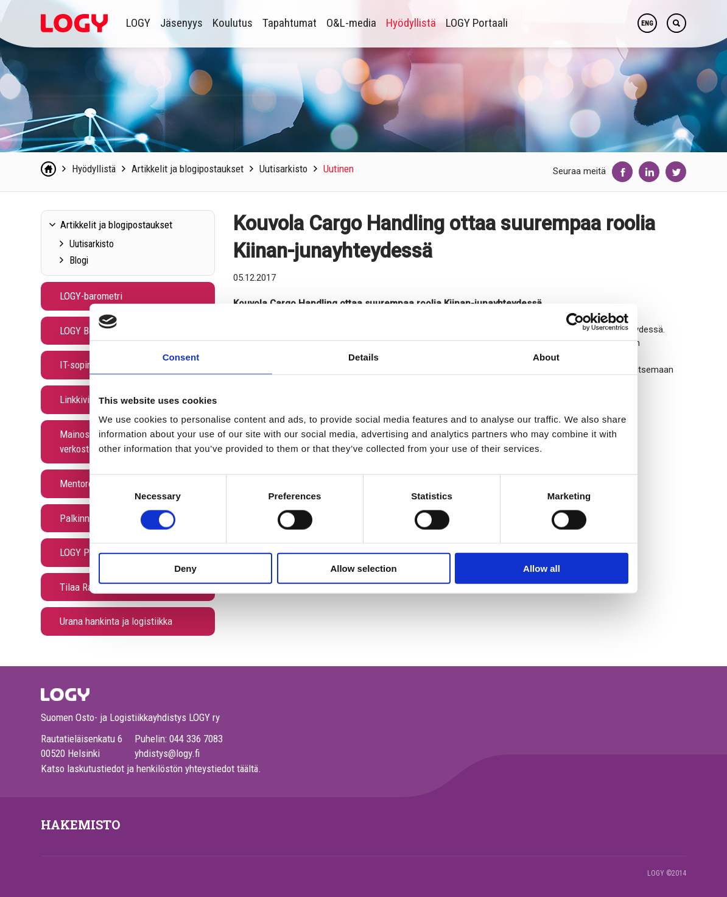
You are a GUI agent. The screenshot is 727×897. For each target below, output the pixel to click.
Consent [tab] (181, 356)
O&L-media (351, 23)
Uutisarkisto (283, 169)
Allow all (541, 568)
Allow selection (363, 568)
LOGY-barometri (91, 296)
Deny (185, 568)
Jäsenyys (181, 23)
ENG (647, 23)
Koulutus (232, 23)
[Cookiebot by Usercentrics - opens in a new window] (575, 321)
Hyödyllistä (411, 23)
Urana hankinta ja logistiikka (116, 621)
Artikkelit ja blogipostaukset (188, 169)
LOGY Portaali (477, 23)
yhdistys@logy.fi (167, 753)
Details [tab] (363, 356)
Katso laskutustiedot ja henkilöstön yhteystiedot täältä (149, 768)
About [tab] (546, 356)
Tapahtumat (289, 23)
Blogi (78, 260)
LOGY (138, 23)
